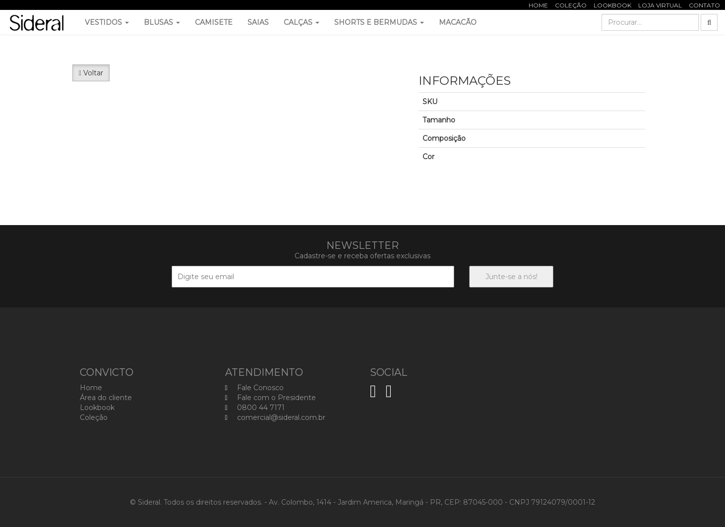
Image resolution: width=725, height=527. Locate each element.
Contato (704, 5)
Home (538, 5)
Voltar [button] (91, 72)
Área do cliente (106, 397)
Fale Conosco (254, 387)
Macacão (458, 22)
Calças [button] (301, 22)
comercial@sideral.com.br (275, 417)
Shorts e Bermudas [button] (379, 22)
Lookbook (612, 5)
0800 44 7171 (255, 407)
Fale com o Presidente (270, 397)
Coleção (571, 5)
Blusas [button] (162, 22)
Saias (258, 22)
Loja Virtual (660, 5)
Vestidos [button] (107, 22)
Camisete (214, 22)
